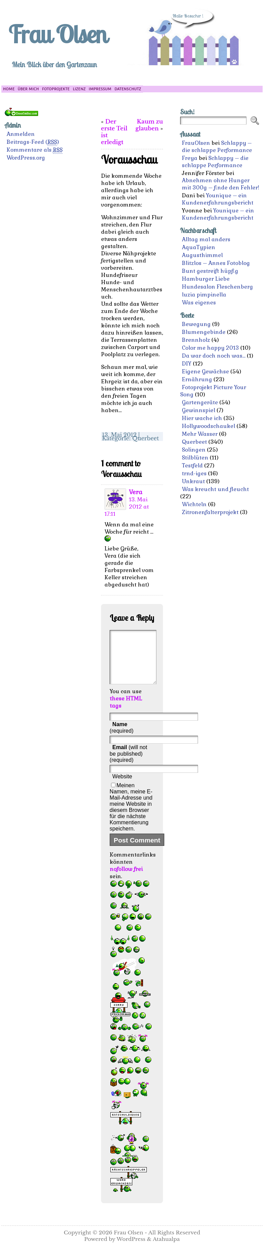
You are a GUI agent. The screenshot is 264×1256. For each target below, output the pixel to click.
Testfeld (192, 465)
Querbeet (145, 438)
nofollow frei (126, 879)
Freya (189, 158)
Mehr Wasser (200, 434)
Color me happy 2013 (210, 347)
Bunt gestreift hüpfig (210, 271)
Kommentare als (35, 150)
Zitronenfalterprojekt (210, 512)
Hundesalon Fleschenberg (217, 286)
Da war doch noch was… (213, 355)
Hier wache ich (202, 418)
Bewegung (196, 324)
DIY (186, 363)
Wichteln (194, 504)
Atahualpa (166, 1249)
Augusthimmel (202, 255)
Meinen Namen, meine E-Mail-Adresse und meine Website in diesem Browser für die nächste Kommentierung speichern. (131, 817)
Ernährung (197, 379)
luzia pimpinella (204, 294)
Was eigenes (199, 302)
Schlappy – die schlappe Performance (217, 146)
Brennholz (196, 340)
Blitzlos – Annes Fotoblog (216, 263)
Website (122, 787)
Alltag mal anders (206, 239)
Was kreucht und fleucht (215, 489)
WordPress (131, 1249)
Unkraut (193, 481)
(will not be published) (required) (128, 764)
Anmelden (21, 134)
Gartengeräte (200, 402)
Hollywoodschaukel (208, 426)
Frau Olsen (57, 34)
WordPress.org (26, 157)
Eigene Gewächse (205, 371)
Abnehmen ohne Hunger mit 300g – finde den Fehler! (220, 184)
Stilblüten (195, 457)
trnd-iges (194, 473)
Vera (135, 492)
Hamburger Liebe (206, 278)
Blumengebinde (204, 332)
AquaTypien (198, 247)
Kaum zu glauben (149, 125)
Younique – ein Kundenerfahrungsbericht (217, 199)
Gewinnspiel (198, 410)
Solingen (194, 449)
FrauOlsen (196, 143)
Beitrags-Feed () (33, 142)
